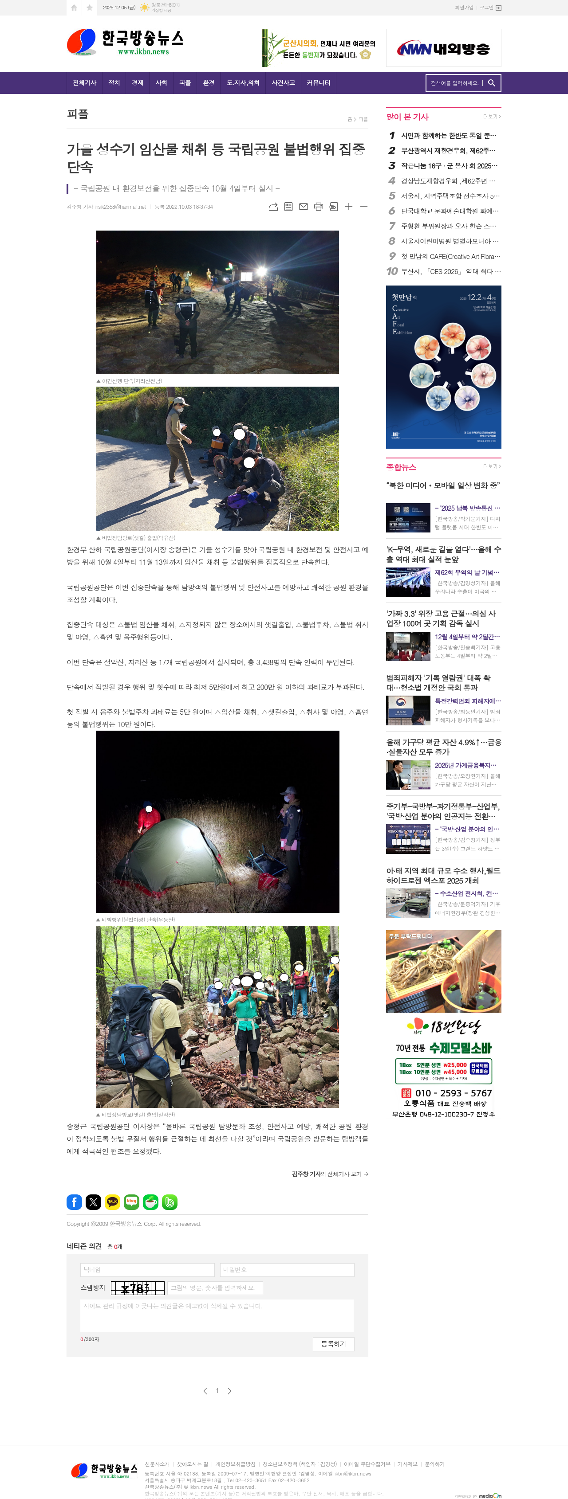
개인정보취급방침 (235, 1464)
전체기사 (84, 82)
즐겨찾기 (89, 8)
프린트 (318, 206)
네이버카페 (150, 1202)
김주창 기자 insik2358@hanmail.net (106, 206)
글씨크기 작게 (363, 206)
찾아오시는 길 (192, 1464)
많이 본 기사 (407, 116)
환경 (208, 82)
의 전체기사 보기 (327, 1174)
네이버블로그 (131, 1202)
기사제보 (408, 1464)
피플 (185, 82)
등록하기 (333, 1343)
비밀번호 (235, 1269)
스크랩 (333, 206)
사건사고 (283, 82)
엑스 (93, 1202)
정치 (114, 82)
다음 (230, 1391)
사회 (161, 82)
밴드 (170, 1202)
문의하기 (435, 1464)
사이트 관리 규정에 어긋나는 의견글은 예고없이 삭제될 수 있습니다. (173, 1306)
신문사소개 (157, 1464)
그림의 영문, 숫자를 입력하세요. (212, 1287)
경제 (137, 82)
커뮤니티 (319, 82)
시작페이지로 (74, 8)
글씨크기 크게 (348, 206)
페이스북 (74, 1202)
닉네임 (92, 1269)
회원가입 (464, 7)
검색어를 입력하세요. (455, 83)
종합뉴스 (401, 467)
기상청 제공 (161, 10)
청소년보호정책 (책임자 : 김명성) (300, 1464)
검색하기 (491, 83)
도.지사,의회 (243, 82)
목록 (288, 206)
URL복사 (273, 206)
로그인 (486, 7)
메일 (303, 206)
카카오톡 (112, 1202)
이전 (205, 1391)
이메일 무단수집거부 (367, 1464)
